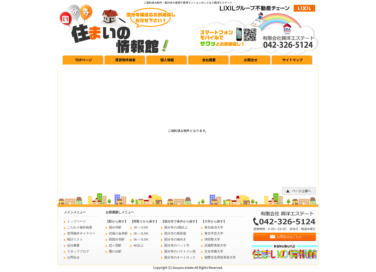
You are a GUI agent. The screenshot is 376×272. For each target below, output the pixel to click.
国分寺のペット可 (176, 245)
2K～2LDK (140, 233)
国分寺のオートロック (180, 257)
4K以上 (138, 245)
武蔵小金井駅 (118, 233)
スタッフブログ (78, 251)
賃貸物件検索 (125, 59)
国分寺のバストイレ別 (180, 251)
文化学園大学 (213, 251)
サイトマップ (292, 59)
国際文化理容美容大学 (220, 257)
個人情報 (167, 59)
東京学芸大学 (213, 233)
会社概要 (209, 59)
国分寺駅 (115, 227)
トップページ (76, 221)
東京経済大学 (213, 227)
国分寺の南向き (175, 239)
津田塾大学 (212, 239)
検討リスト (75, 239)
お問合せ (250, 59)
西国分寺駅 (117, 239)
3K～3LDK (140, 239)
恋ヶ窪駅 (115, 245)
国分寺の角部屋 (175, 233)
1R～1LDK (140, 227)
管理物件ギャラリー (81, 233)
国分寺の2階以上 (176, 227)
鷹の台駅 (115, 251)
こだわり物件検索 (79, 227)
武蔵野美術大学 (215, 245)
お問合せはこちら (289, 237)
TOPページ (83, 59)
